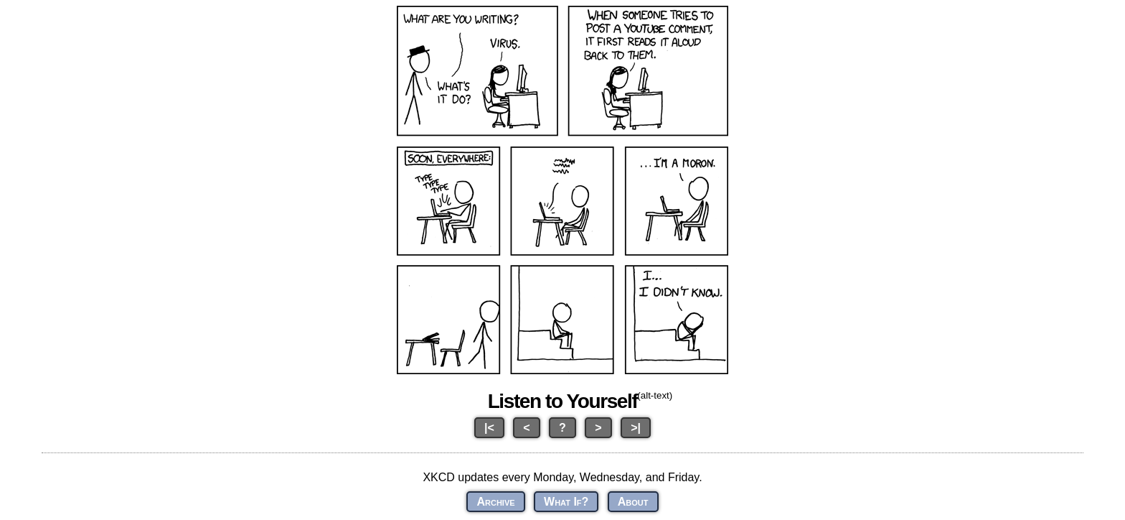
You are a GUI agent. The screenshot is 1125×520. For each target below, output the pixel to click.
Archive (495, 502)
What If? (566, 502)
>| (636, 428)
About (633, 502)
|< (489, 428)
